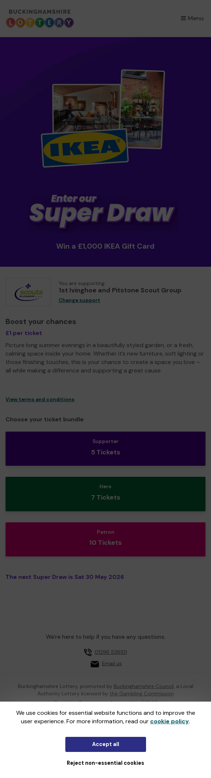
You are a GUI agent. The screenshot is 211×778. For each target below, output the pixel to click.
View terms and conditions (40, 399)
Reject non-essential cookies (105, 763)
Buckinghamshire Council (144, 686)
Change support (79, 300)
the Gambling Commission (142, 693)
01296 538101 (111, 652)
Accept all (105, 744)
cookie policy (169, 721)
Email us (112, 663)
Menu (192, 18)
